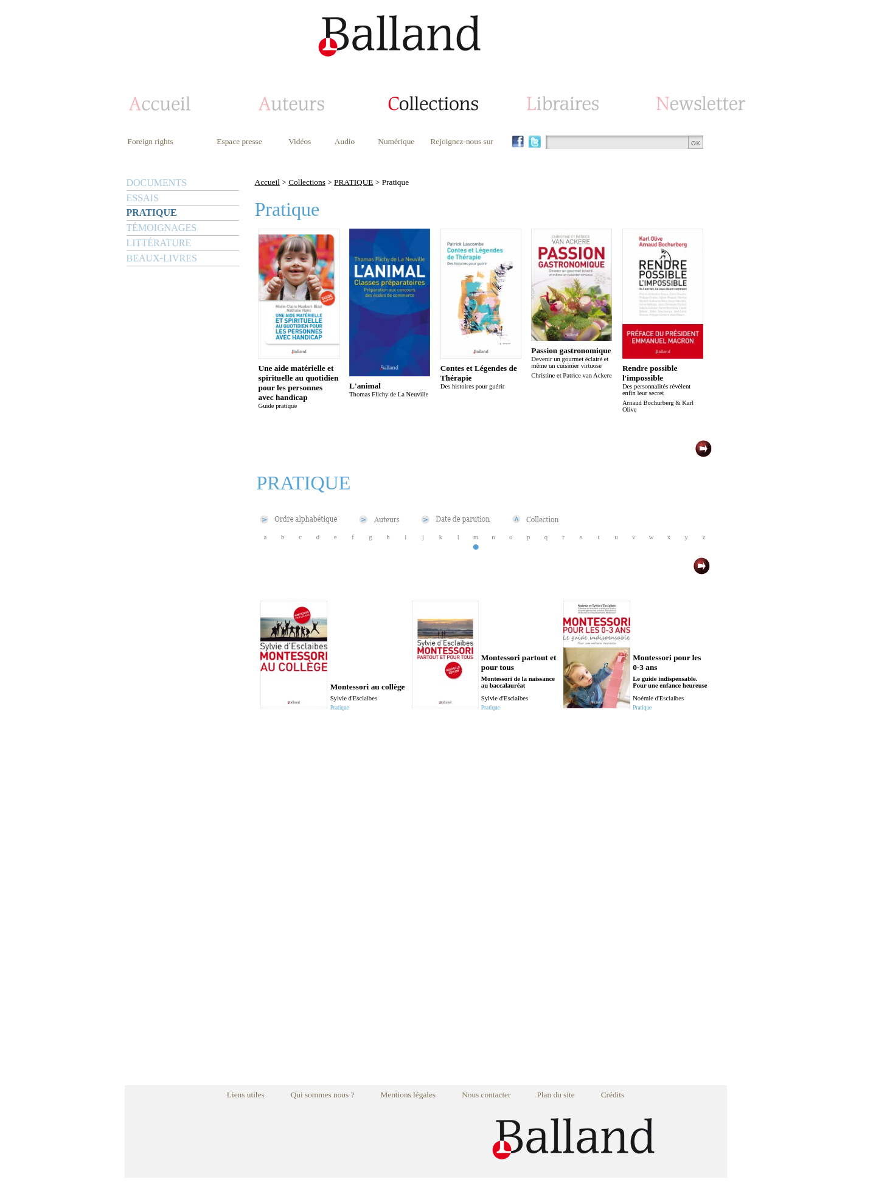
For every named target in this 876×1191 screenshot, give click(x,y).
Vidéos (299, 141)
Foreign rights (150, 141)
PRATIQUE (152, 212)
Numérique (396, 141)
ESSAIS (143, 198)
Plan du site (555, 1094)
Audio (345, 141)
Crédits (613, 1094)
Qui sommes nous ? (323, 1094)
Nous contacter (486, 1094)
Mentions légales (408, 1094)
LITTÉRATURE (159, 243)
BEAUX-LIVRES (162, 258)
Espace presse (239, 141)
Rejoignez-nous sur (461, 141)
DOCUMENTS (157, 183)
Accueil (267, 182)
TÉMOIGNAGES (162, 228)
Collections (306, 182)
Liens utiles (246, 1094)
